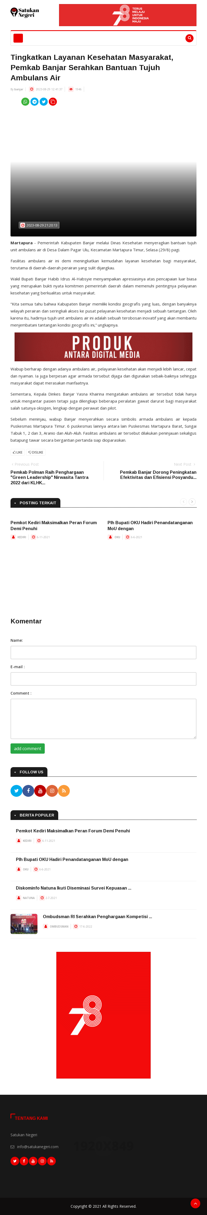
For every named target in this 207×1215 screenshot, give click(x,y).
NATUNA (29, 898)
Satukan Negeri (24, 1134)
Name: (17, 640)
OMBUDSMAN (59, 926)
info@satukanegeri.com (37, 1146)
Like (17, 452)
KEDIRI (22, 537)
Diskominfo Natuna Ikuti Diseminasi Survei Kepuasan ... (73, 888)
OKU (117, 537)
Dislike (36, 452)
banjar (18, 89)
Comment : (21, 693)
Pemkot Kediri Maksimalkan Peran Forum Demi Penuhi (73, 831)
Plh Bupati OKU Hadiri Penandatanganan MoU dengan (72, 859)
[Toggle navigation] (18, 38)
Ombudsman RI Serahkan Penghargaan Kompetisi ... (97, 916)
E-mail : (18, 666)
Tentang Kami (31, 1118)
